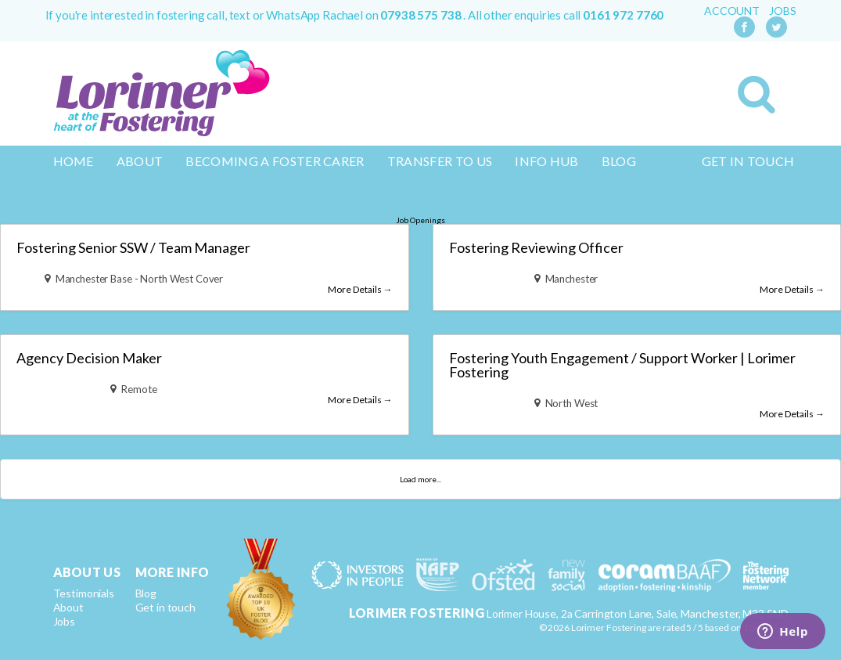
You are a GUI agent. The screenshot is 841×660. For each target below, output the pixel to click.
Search (756, 95)
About (140, 160)
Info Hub (547, 160)
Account (732, 10)
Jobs (782, 10)
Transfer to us (439, 160)
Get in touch (748, 160)
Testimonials (83, 593)
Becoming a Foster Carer (274, 160)
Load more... (420, 479)
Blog (619, 160)
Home (73, 160)
